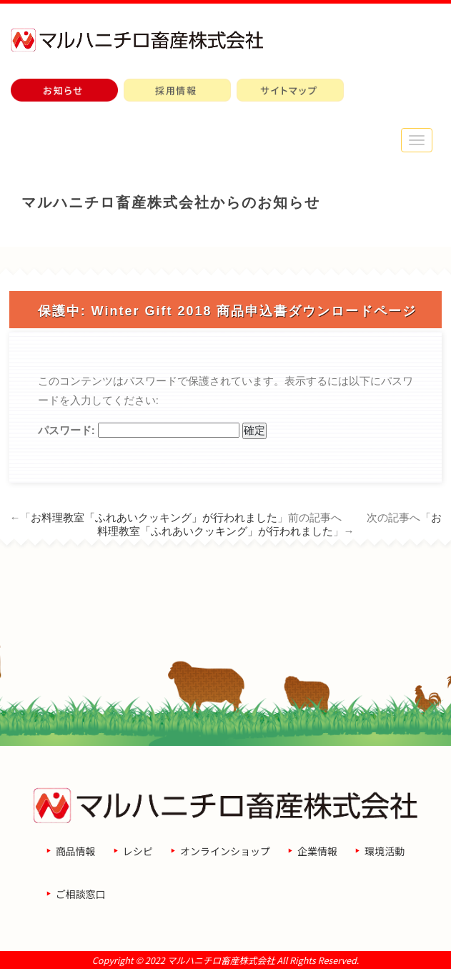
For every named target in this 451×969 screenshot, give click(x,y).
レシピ (138, 851)
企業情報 (317, 851)
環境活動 (385, 851)
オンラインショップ (225, 851)
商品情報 (76, 851)
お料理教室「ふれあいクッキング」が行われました (154, 517)
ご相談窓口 (81, 894)
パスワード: (138, 430)
